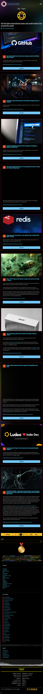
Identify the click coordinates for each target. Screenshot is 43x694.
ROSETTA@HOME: (14, 683)
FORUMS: (18, 685)
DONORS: (18, 678)
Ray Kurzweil (5, 573)
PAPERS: (23, 683)
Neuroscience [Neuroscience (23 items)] (37, 559)
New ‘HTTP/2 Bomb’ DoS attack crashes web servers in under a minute (22, 279)
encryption (14, 414)
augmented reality (6, 586)
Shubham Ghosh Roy (8, 600)
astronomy (5, 584)
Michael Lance (7, 634)
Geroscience (5, 650)
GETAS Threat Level (21, 669)
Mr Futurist (5, 653)
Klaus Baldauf (7, 616)
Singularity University (7, 575)
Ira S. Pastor (6, 639)
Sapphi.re (18, 689)
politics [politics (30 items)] (40, 559)
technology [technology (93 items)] (29, 560)
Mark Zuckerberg (6, 577)
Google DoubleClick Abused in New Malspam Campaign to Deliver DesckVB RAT (21, 146)
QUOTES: (23, 685)
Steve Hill (6, 630)
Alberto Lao (6, 622)
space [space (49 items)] (22, 560)
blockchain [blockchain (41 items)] (3, 557)
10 (23, 534)
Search (40, 541)
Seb (5, 633)
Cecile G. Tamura (7, 618)
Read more (21, 68)
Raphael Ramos (7, 625)
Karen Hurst (6, 610)
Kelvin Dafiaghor (7, 609)
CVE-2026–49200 (35, 347)
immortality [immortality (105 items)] (7, 559)
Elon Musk (5, 574)
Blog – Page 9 (21, 8)
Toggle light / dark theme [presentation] (41, 4)
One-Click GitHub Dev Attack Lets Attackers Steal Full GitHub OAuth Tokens (22, 56)
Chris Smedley (7, 640)
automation (5, 587)
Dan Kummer (6, 613)
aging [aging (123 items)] (4, 556)
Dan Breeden (6, 603)
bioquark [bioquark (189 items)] (26, 556)
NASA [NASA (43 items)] (35, 559)
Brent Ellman (6, 631)
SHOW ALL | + (4, 642)
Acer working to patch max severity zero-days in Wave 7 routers (21, 334)
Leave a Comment (18, 64)
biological (12, 522)
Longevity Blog (5, 651)
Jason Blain (6, 636)
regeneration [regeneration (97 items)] (12, 560)
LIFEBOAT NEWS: (24, 673)
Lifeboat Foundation (8, 689)
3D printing (5, 568)
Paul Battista (6, 606)
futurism (14, 64)
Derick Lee (6, 621)
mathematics (16, 522)
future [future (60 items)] (25, 557)
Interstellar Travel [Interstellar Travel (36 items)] (12, 559)
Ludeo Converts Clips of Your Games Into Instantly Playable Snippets (22, 448)
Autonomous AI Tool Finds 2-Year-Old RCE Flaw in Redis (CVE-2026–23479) (23, 236)
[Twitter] (30, 689)
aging (4, 579)
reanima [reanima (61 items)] (3, 560)
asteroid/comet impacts (7, 583)
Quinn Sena (6, 601)
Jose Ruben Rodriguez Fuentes (10, 612)
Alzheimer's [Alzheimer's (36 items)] (8, 556)
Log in (4, 28)
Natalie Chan (6, 627)
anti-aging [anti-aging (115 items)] (12, 556)
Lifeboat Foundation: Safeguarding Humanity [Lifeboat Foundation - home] (19, 4)
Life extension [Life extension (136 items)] (23, 559)
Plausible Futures (6, 655)
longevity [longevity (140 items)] (32, 559)
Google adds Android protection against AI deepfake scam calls (22, 366)
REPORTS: (23, 680)
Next (36, 534)
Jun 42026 (4, 57)
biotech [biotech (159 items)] (30, 556)
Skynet (4, 576)
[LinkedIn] (32, 689)
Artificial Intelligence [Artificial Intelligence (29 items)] (17, 556)
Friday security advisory (14, 342)
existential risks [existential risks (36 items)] (19, 557)
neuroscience (20, 522)
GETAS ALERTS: (24, 675)
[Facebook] (27, 689)
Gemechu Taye (7, 607)
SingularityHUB (6, 657)
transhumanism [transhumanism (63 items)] (34, 560)
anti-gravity (5, 581)
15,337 (31, 534)
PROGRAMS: (24, 682)
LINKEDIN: (14, 675)
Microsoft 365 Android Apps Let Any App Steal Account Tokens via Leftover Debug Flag (23, 167)
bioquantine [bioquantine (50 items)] (22, 556)
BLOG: (23, 677)
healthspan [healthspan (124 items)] (36, 557)
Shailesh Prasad (7, 604)
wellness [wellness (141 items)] (40, 560)
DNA (3, 572)
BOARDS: (23, 678)
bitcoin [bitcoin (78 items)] (39, 556)
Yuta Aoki (6, 619)
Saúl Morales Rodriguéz (9, 64)
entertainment (15, 458)
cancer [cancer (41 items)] (9, 557)
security (18, 298)
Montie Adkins (7, 637)
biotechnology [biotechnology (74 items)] (35, 556)
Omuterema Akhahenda (8, 615)
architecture (5, 582)
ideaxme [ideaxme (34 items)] (4, 559)
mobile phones (15, 109)
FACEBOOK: (14, 673)
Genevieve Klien (8, 522)
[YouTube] (34, 689)
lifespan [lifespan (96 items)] (28, 559)
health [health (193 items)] (32, 557)
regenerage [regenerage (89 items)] (7, 560)
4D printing (5, 570)
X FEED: (15, 677)
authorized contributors (10, 28)
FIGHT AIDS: (15, 680)
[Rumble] (36, 689)
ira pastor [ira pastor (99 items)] (17, 559)
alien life (4, 580)
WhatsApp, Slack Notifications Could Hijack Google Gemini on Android (23, 101)
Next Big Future (6, 654)
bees (3, 588)
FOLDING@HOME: (14, 682)
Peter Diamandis (6, 571)
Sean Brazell (6, 628)
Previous (8, 534)
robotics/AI (15, 205)
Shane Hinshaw (7, 624)
